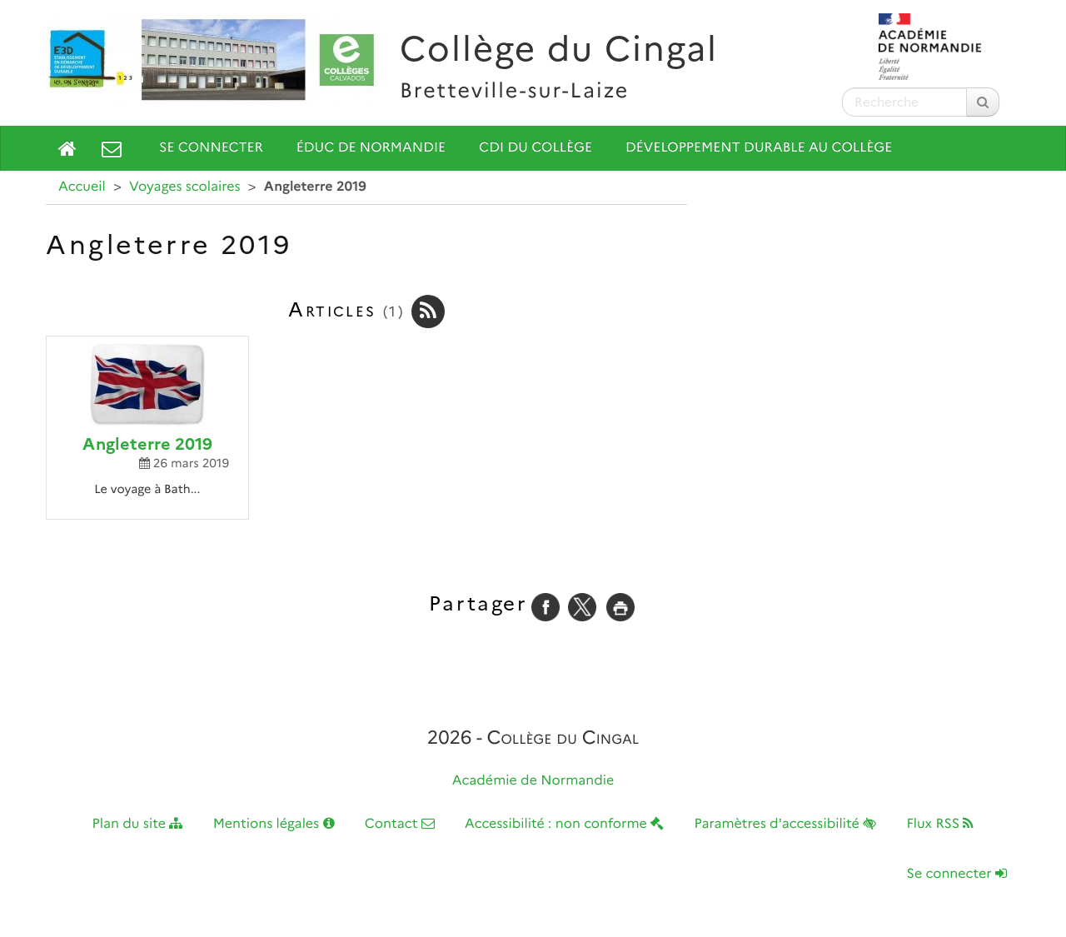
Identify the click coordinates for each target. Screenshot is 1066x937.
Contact (400, 824)
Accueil (82, 187)
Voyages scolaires (184, 187)
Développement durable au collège (758, 148)
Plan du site (137, 824)
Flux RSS (940, 824)
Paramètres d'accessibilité (786, 824)
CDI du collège (535, 148)
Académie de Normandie (533, 781)
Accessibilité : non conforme (564, 824)
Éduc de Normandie (371, 148)
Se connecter (211, 148)
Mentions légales (274, 824)
